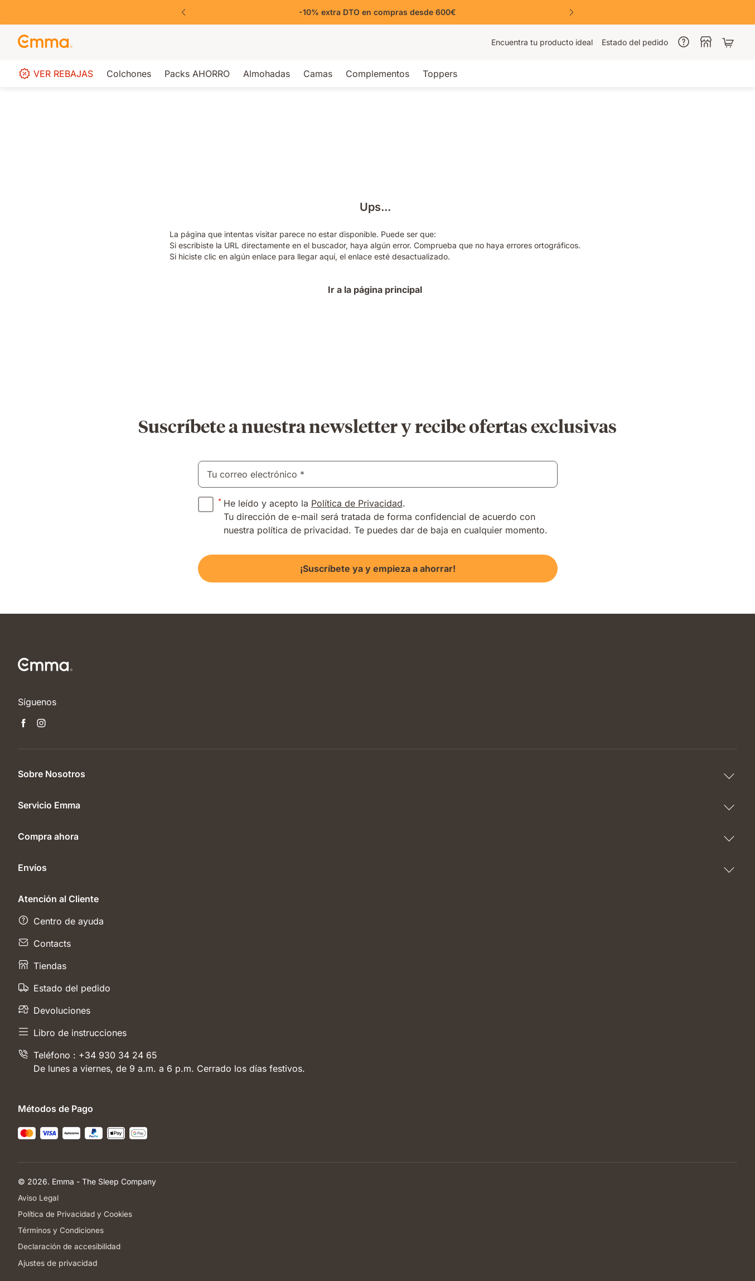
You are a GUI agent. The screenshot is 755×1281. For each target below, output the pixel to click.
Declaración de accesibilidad (70, 1246)
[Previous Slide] (183, 12)
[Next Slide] (571, 12)
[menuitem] (542, 42)
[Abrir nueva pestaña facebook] (23, 724)
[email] (378, 474)
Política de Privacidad (357, 503)
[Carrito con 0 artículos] (729, 42)
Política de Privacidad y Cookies (76, 1214)
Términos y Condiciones (61, 1230)
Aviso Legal (39, 1197)
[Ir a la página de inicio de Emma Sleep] (45, 42)
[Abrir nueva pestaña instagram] (41, 724)
